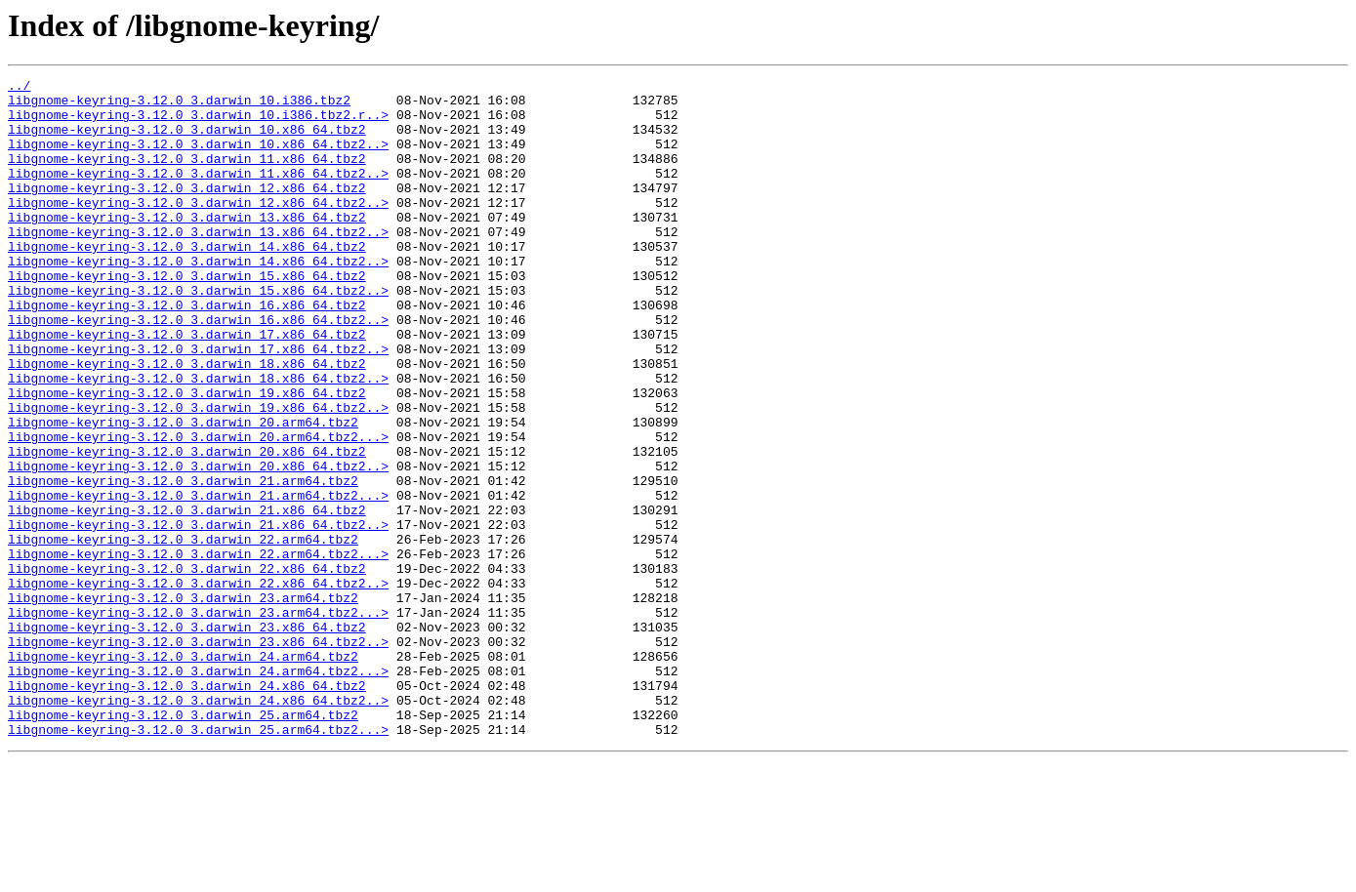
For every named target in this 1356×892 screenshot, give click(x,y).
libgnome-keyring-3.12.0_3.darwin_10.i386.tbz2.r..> (198, 123)
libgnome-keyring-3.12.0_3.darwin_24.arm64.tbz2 (183, 773)
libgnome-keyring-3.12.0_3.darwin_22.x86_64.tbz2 (187, 667)
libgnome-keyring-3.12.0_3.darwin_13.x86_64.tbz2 (187, 246)
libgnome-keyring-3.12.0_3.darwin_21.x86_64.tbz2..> (198, 615)
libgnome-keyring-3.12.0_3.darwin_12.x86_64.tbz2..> (198, 228)
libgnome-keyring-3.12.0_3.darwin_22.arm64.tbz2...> (198, 650)
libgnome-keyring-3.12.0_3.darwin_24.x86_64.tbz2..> (198, 825)
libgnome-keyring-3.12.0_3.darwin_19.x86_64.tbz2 (187, 457)
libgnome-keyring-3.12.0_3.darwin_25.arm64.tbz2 (183, 843)
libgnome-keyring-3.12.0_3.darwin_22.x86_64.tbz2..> (198, 685)
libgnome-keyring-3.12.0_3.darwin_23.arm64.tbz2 (183, 702)
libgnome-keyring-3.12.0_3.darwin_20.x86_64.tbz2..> (198, 544)
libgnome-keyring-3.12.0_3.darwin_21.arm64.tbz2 (183, 562)
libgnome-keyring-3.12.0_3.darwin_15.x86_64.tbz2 (187, 316)
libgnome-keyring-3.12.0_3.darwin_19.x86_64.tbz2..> (198, 474)
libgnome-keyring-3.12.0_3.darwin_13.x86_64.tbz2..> (198, 263)
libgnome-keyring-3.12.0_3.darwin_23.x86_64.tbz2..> (198, 755)
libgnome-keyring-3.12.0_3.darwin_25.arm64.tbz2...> (198, 861)
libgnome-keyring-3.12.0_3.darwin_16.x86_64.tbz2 (187, 351)
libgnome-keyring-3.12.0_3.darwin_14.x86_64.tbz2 (187, 281)
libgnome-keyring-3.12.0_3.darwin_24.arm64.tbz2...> (198, 790)
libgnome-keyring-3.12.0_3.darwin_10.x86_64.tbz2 (187, 140)
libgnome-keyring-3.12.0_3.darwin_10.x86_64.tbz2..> (198, 158)
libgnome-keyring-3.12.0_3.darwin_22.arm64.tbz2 (183, 632)
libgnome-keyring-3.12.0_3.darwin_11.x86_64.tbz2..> (198, 193)
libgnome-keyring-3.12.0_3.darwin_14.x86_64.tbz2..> (198, 298)
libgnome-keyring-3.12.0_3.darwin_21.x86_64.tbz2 (187, 597)
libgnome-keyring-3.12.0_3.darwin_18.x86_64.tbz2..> (198, 439)
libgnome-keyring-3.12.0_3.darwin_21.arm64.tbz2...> (198, 579)
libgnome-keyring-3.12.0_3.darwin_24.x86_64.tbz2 (187, 808)
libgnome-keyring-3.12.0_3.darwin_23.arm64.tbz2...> (198, 720)
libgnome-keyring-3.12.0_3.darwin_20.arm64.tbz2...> (198, 509)
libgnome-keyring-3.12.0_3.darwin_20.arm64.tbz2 (183, 492)
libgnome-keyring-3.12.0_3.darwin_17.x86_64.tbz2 (187, 386)
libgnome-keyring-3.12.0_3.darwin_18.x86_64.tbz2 (187, 421)
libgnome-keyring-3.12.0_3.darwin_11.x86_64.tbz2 (187, 175)
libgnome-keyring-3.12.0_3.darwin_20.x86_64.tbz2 (187, 527)
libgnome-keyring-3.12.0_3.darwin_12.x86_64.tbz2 (187, 211)
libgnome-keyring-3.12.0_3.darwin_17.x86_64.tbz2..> (198, 404)
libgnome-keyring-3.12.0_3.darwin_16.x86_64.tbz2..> (198, 369)
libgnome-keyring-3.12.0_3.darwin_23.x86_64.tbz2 (187, 738)
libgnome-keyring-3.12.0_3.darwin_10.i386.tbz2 (179, 105)
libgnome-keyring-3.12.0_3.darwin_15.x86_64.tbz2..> (198, 334)
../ (19, 88)
